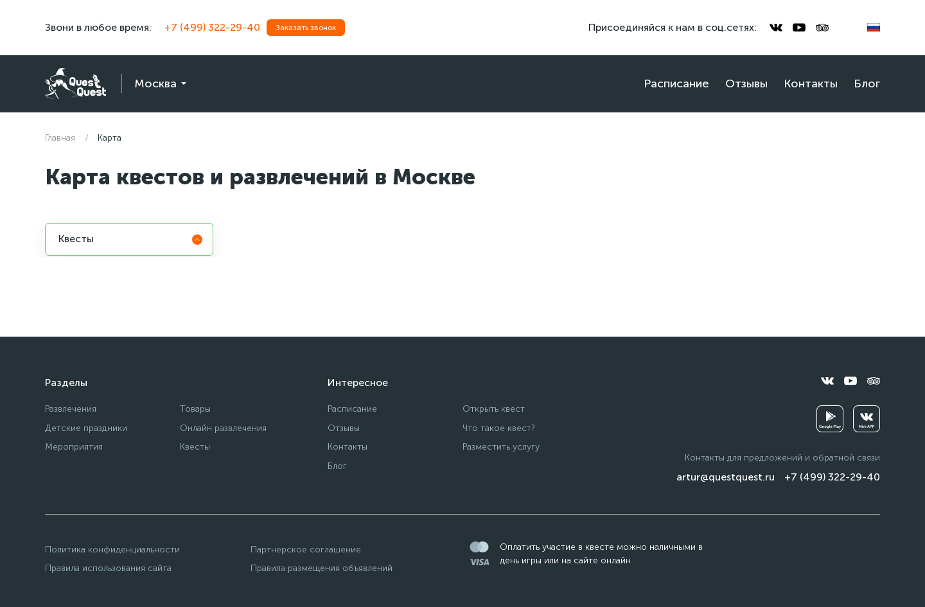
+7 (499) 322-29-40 (212, 27)
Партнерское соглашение (306, 549)
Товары (195, 408)
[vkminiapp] (866, 418)
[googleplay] (829, 418)
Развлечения (70, 408)
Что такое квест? (499, 428)
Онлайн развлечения (223, 428)
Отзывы (746, 83)
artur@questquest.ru (725, 477)
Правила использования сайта (108, 568)
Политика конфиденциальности (112, 549)
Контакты (811, 83)
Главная (60, 137)
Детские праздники (86, 428)
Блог (867, 83)
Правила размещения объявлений (321, 568)
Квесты (195, 446)
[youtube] (799, 27)
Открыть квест (494, 408)
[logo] (75, 84)
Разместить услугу (501, 446)
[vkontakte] (776, 27)
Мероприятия (74, 446)
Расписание (676, 83)
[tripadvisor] (822, 27)
